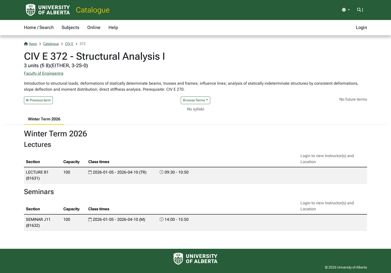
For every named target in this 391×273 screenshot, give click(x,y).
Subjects (70, 27)
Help (113, 27)
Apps (30, 44)
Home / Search (39, 27)
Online (93, 27)
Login (361, 27)
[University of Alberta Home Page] (48, 10)
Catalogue (93, 9)
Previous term (38, 100)
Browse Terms (194, 100)
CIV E (69, 44)
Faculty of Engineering (43, 73)
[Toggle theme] (346, 10)
